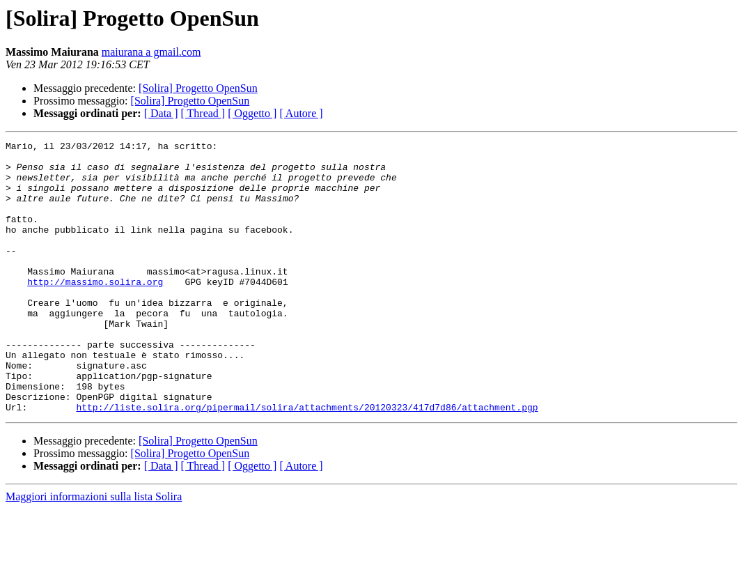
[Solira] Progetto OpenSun (198, 88)
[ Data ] (161, 113)
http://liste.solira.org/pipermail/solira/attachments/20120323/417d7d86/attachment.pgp (307, 461)
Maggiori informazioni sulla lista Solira (94, 551)
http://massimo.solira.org (95, 310)
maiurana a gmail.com (151, 52)
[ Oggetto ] (252, 113)
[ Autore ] (300, 113)
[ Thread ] (203, 113)
